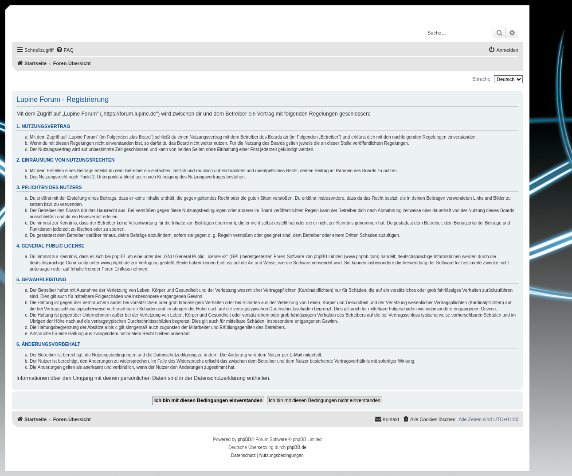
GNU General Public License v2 (195, 256)
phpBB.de (296, 447)
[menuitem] (65, 50)
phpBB (244, 439)
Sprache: (482, 78)
